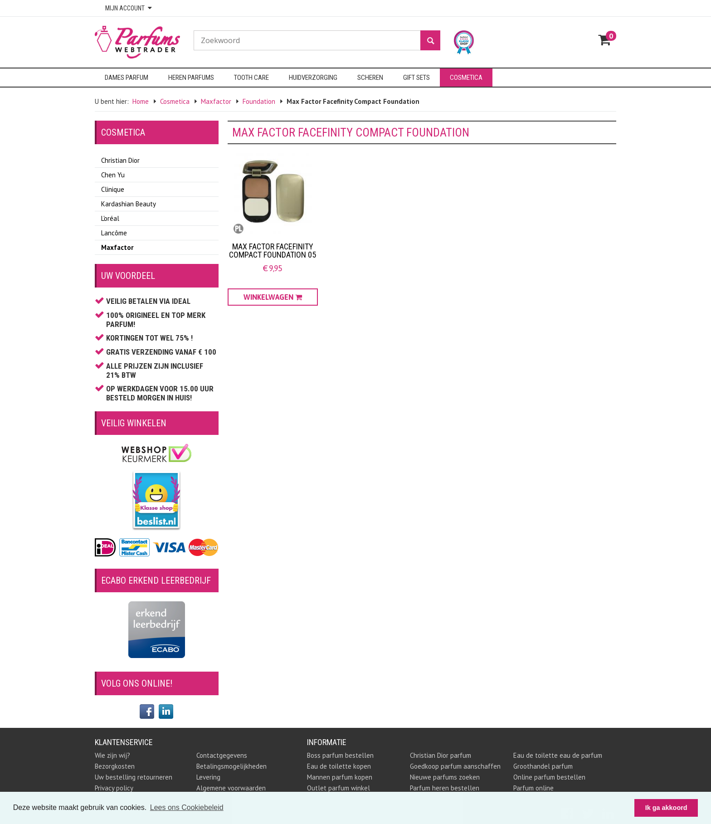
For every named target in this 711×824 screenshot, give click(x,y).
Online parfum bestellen (549, 777)
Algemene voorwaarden (231, 788)
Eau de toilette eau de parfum (557, 755)
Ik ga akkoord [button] (666, 807)
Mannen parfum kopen (339, 777)
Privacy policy (114, 788)
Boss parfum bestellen (340, 755)
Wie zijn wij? (112, 755)
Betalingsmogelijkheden (231, 766)
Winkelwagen (272, 297)
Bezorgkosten (115, 766)
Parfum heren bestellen (444, 788)
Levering (208, 777)
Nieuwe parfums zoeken (445, 777)
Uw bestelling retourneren (133, 777)
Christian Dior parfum (440, 755)
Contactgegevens (221, 755)
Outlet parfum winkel (338, 788)
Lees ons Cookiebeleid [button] (187, 807)
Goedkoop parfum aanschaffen (455, 766)
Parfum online (533, 788)
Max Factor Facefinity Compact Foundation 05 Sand (272, 255)
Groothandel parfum (543, 766)
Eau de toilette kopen (339, 766)
